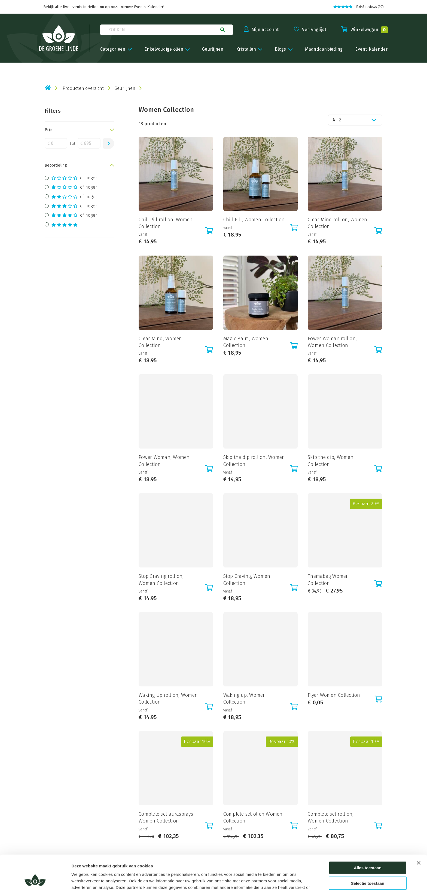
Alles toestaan (368, 835)
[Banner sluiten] (418, 831)
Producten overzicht (83, 88)
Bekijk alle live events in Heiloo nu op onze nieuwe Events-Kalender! (103, 7)
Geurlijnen (125, 88)
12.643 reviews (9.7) (358, 7)
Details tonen (296, 879)
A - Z (337, 119)
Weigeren (367, 866)
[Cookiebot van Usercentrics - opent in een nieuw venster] (35, 879)
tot (72, 143)
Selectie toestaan (368, 851)
